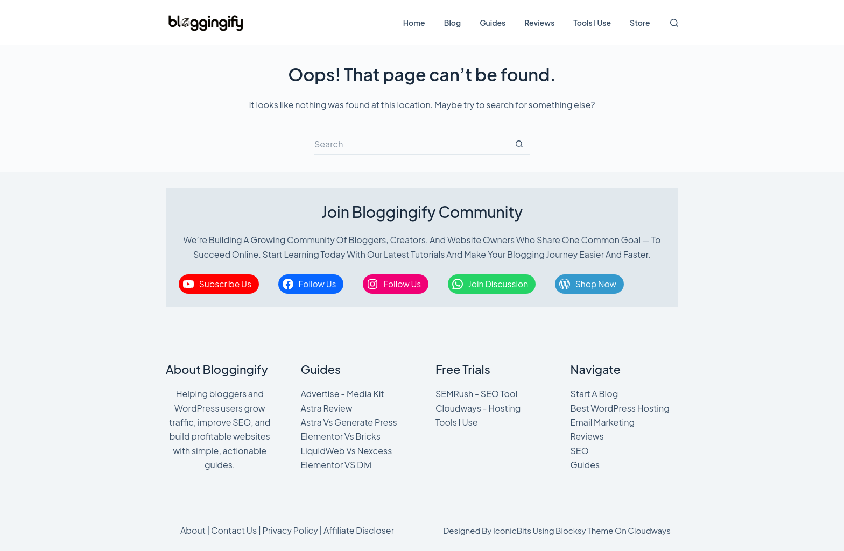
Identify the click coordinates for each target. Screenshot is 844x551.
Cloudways (649, 530)
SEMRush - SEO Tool (476, 393)
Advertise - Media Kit (342, 393)
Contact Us (234, 530)
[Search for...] (411, 144)
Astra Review (327, 408)
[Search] (674, 23)
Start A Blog (594, 393)
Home (414, 22)
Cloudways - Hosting (478, 408)
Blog (452, 22)
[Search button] (519, 144)
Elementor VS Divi (336, 464)
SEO (580, 450)
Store (640, 22)
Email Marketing (603, 422)
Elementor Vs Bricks (341, 436)
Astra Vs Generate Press (349, 422)
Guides (492, 22)
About (193, 530)
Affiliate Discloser (358, 530)
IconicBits (512, 530)
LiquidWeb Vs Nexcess (346, 450)
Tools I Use (592, 22)
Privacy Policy (290, 530)
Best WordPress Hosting (620, 408)
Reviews (539, 22)
